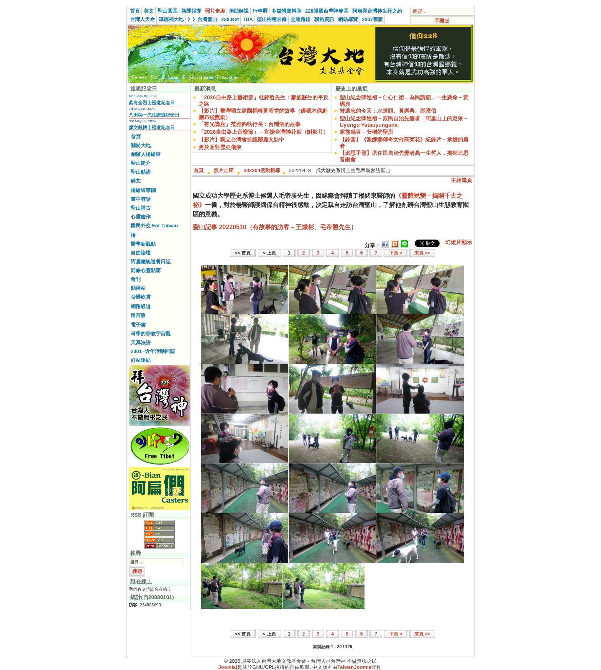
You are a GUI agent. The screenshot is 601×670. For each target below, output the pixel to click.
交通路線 (300, 19)
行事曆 (260, 11)
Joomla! (228, 667)
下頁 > (395, 253)
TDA (248, 19)
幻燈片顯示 (458, 242)
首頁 (135, 11)
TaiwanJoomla (354, 667)
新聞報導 (191, 11)
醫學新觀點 (143, 244)
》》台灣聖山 (202, 19)
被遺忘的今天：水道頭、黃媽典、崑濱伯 (388, 111)
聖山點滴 (141, 172)
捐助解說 (239, 11)
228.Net (230, 19)
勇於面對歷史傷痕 (220, 147)
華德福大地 (171, 19)
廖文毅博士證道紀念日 (152, 127)
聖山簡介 (141, 163)
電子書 (138, 325)
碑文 (136, 181)
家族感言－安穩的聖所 (366, 132)
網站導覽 (348, 19)
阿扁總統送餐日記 (151, 261)
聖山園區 (167, 11)
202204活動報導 (262, 170)
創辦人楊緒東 (146, 154)
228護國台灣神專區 (326, 11)
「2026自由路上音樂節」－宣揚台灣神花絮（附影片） (263, 132)
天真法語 (141, 342)
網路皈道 (141, 306)
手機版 (441, 21)
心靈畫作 (141, 217)
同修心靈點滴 (146, 270)
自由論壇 (141, 253)
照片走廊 (215, 11)
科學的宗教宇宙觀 (151, 334)
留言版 (138, 315)
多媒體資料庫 (286, 11)
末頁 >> (422, 253)
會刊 (136, 279)
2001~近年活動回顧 (153, 351)
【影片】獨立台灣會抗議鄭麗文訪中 (241, 139)
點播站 (138, 288)
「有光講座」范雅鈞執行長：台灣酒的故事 (249, 124)
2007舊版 (372, 19)
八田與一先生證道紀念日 (154, 115)
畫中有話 (141, 199)
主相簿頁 (461, 180)
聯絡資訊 (324, 19)
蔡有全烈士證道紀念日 (152, 102)
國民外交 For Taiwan (154, 225)
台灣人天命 (142, 19)
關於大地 (141, 145)
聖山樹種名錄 (272, 19)
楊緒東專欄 (143, 190)
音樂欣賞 (141, 297)
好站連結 (141, 360)
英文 (149, 11)
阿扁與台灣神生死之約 (377, 11)
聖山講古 (141, 208)
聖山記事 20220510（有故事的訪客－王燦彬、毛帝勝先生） (275, 227)
